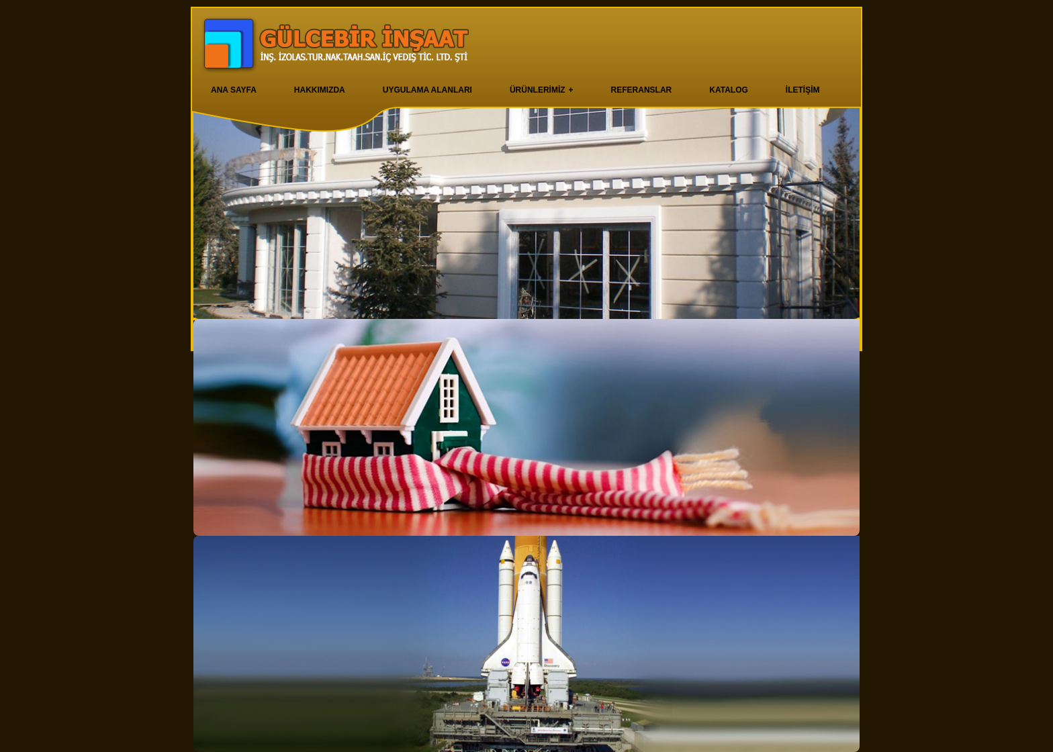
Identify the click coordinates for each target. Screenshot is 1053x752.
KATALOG (728, 90)
